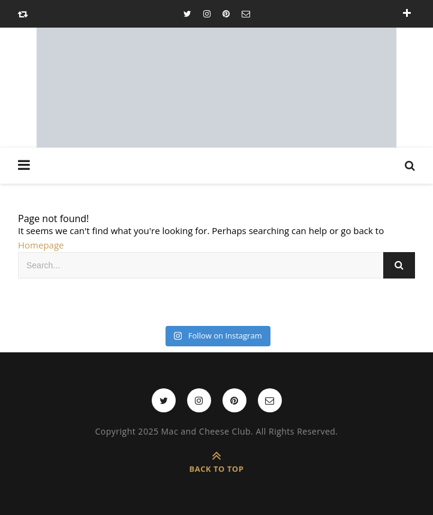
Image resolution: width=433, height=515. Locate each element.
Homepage (41, 245)
